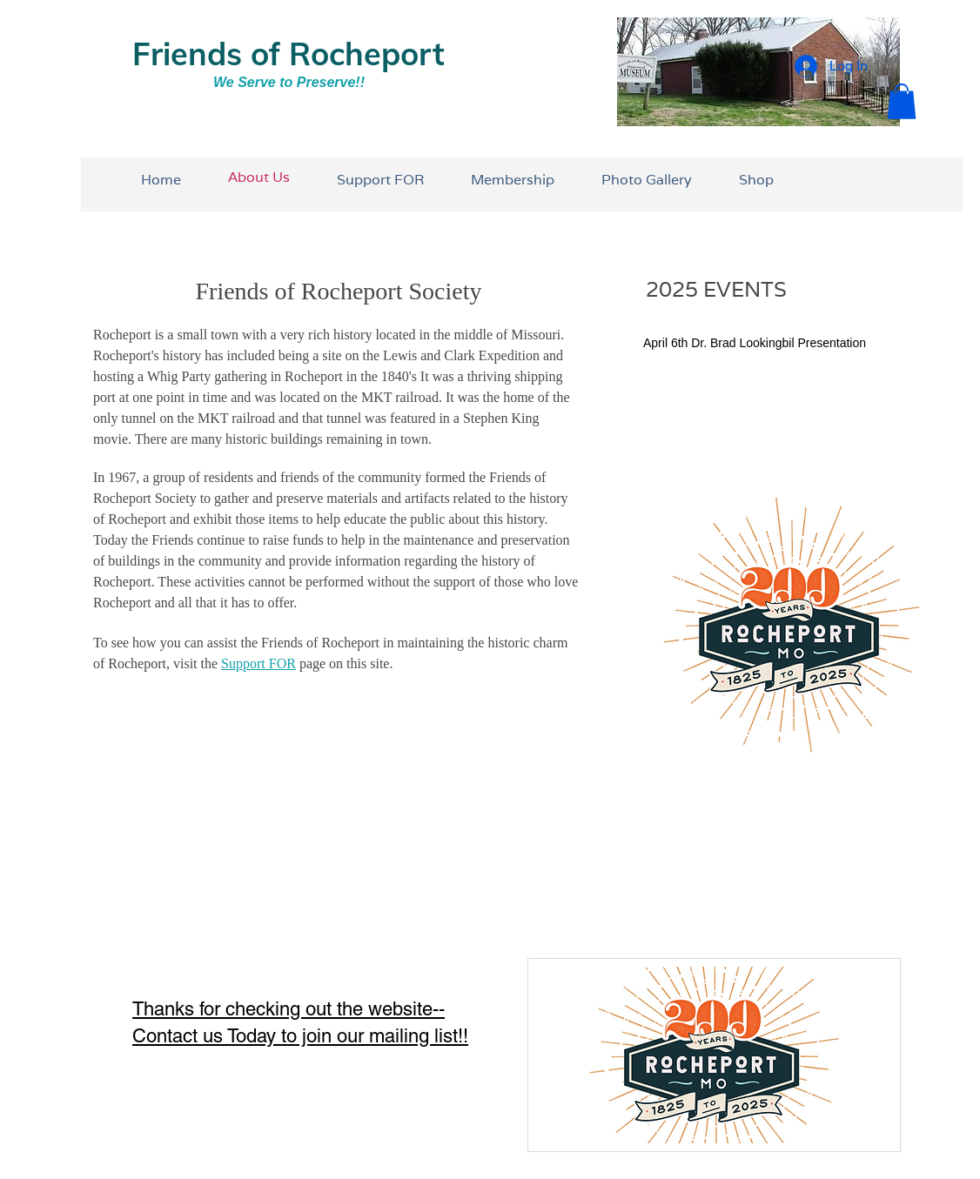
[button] (901, 101)
